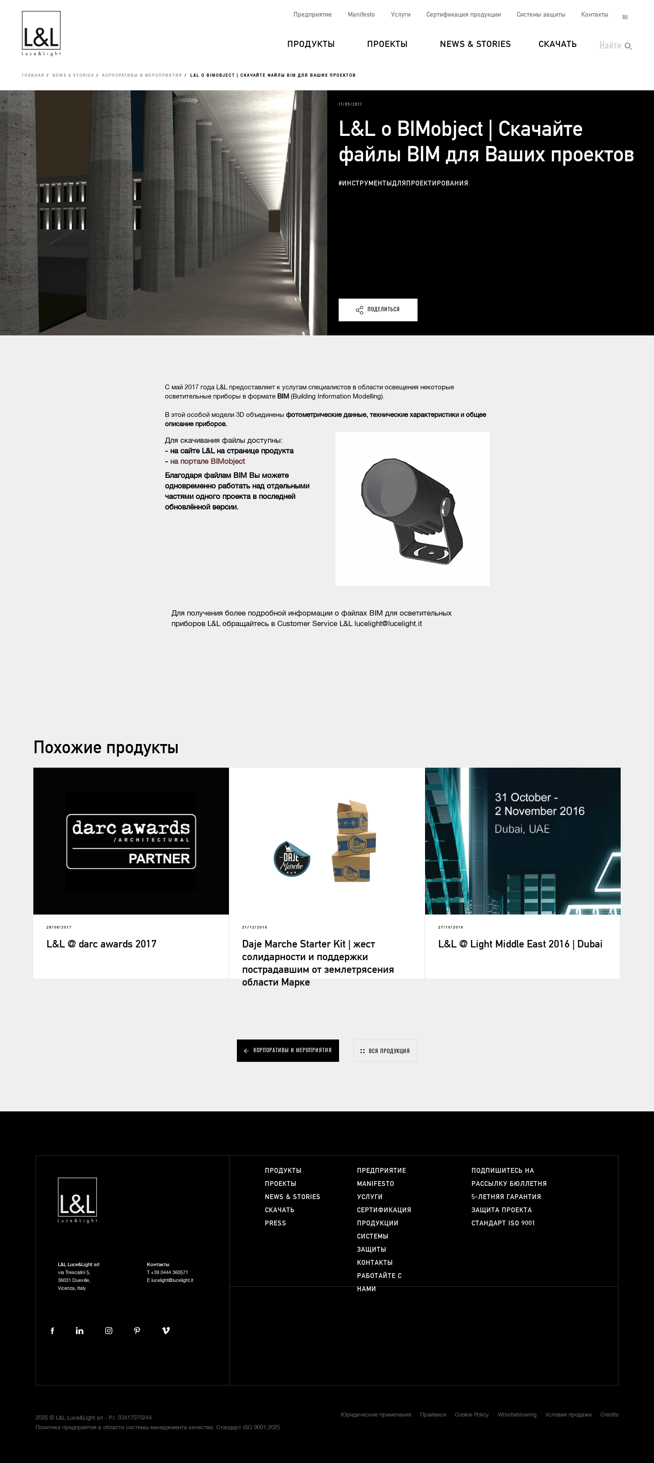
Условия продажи (568, 1415)
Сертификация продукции (463, 14)
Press (275, 1223)
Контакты (594, 14)
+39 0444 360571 (169, 1272)
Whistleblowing (517, 1415)
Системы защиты (541, 14)
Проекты (387, 44)
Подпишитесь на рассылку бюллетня (509, 1177)
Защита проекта (502, 1210)
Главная (33, 76)
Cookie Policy (472, 1415)
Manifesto (361, 14)
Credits (609, 1415)
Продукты (311, 44)
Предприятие (312, 14)
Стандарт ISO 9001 (504, 1223)
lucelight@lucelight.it (172, 1280)
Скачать (558, 44)
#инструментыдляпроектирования (403, 183)
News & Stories (475, 44)
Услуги (401, 14)
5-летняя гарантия (506, 1197)
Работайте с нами (379, 1282)
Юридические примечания (376, 1415)
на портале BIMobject (207, 462)
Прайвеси (433, 1415)
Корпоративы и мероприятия (142, 76)
